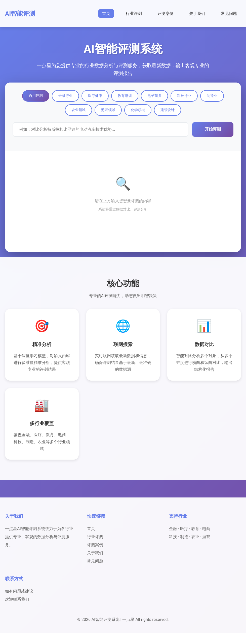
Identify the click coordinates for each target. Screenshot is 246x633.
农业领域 (78, 110)
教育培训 (125, 96)
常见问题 (229, 13)
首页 (106, 13)
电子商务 (154, 96)
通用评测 (36, 96)
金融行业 (65, 96)
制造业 (212, 96)
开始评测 (213, 129)
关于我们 (197, 13)
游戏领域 (108, 110)
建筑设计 (167, 110)
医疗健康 (95, 96)
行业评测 (134, 13)
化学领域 (138, 110)
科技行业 (184, 96)
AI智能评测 (20, 13)
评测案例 (165, 13)
